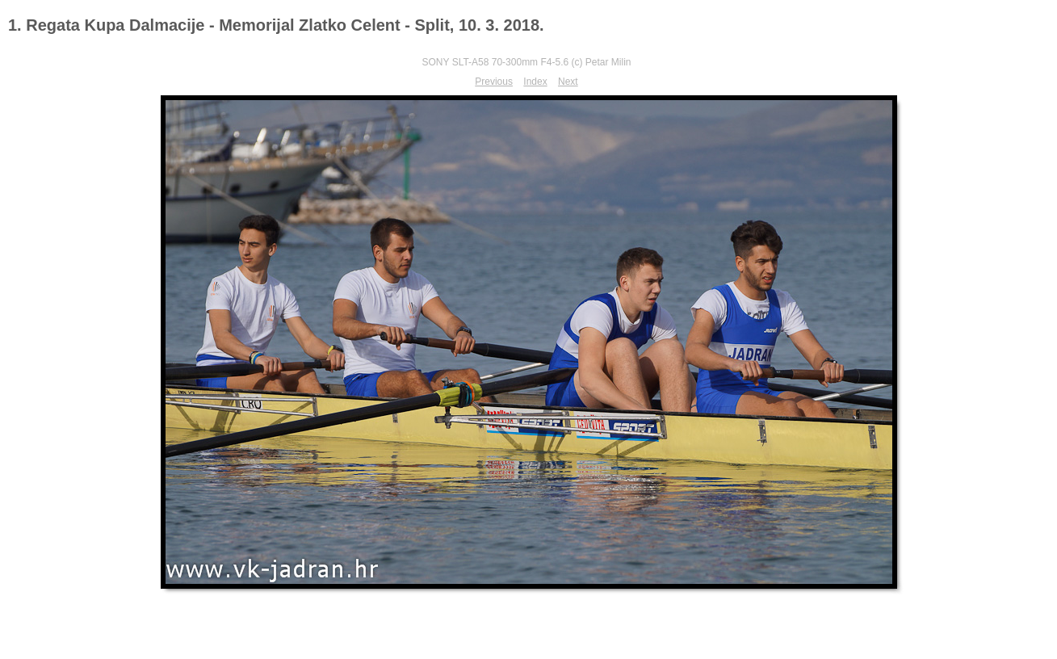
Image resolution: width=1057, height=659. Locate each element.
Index (535, 81)
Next (568, 81)
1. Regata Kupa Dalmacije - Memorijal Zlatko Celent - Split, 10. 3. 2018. (276, 25)
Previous (494, 81)
